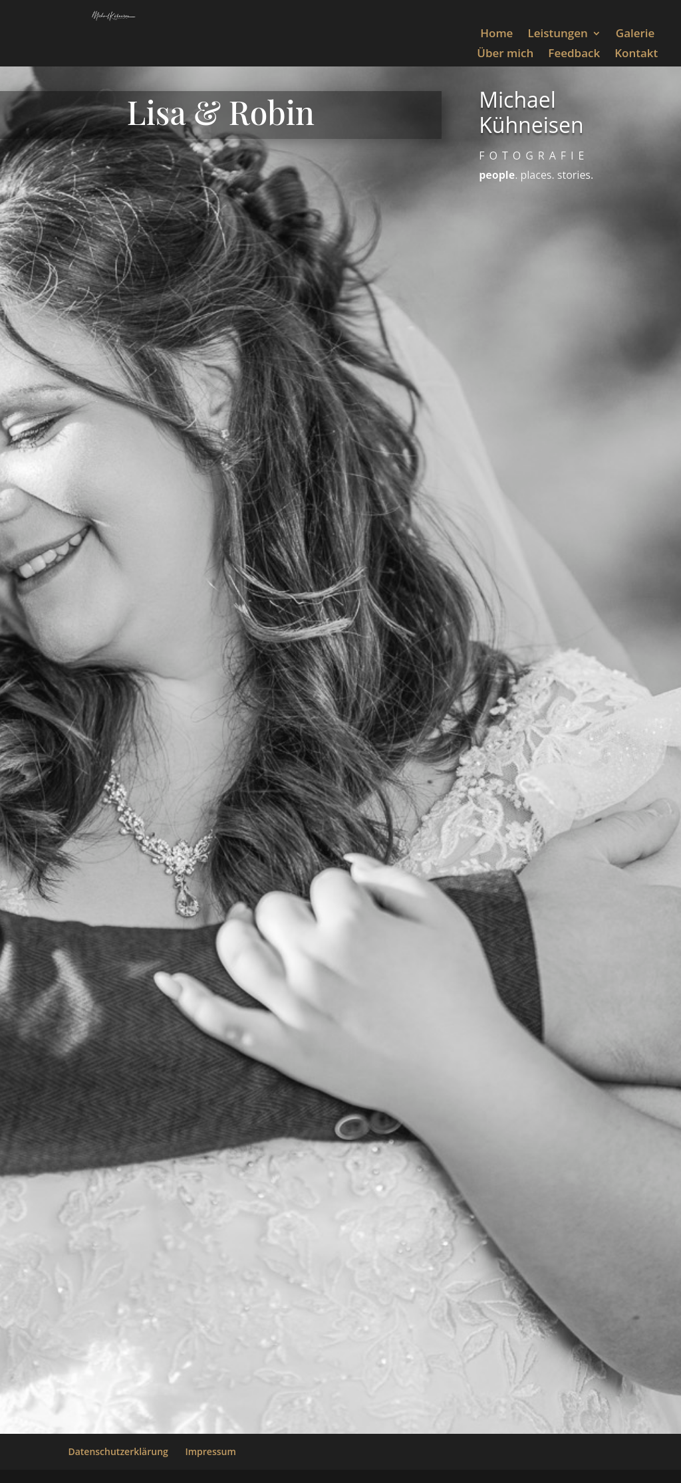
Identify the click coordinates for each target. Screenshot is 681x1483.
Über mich (505, 54)
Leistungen (557, 35)
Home (496, 35)
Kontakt (636, 54)
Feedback (574, 54)
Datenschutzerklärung (118, 1451)
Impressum (210, 1451)
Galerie (635, 35)
